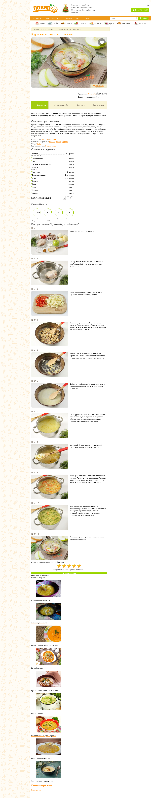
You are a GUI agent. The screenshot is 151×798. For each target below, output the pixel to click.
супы (111, 23)
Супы (39, 144)
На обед (44, 139)
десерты (143, 23)
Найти (143, 18)
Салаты (84, 10)
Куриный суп (36, 790)
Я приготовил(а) (61, 105)
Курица (65, 142)
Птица (58, 142)
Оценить (80, 105)
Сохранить (41, 105)
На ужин (52, 139)
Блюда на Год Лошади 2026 (81, 7)
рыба (55, 23)
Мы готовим (82, 18)
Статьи (68, 18)
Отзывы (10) (98, 86)
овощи (83, 23)
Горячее (74, 12)
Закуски (91, 10)
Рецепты (37, 18)
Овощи (52, 142)
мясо (42, 23)
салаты (97, 23)
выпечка (126, 23)
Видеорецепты (53, 18)
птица (69, 23)
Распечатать (98, 105)
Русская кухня (50, 146)
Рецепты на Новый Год (80, 5)
